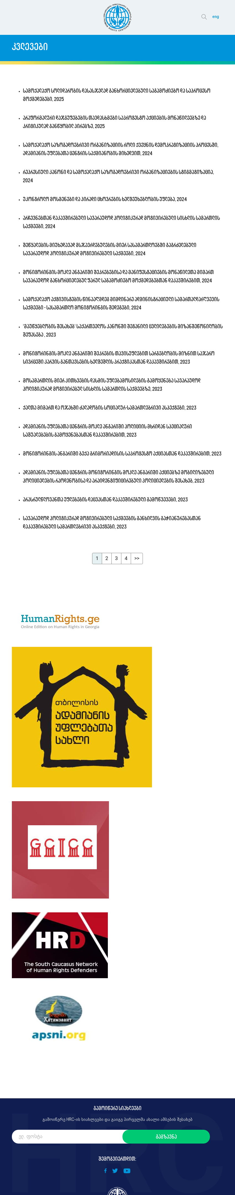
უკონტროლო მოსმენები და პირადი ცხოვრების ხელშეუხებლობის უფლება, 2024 (105, 199)
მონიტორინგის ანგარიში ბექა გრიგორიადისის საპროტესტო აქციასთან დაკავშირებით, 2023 (122, 453)
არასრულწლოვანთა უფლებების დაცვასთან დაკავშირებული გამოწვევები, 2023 (105, 499)
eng (215, 16)
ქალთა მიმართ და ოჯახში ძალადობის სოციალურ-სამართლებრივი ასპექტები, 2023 (109, 407)
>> (136, 558)
